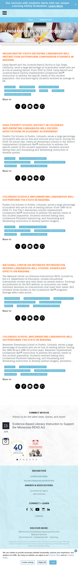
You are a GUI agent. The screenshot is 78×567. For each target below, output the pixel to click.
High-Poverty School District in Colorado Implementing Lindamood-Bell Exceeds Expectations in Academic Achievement (33, 128)
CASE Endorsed (39, 494)
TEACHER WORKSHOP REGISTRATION (39, 480)
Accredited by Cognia (39, 491)
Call (31, 20)
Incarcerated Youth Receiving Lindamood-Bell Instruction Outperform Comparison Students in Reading (38, 57)
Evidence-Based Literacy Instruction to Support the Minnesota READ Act (43, 425)
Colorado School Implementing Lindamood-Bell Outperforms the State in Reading (37, 338)
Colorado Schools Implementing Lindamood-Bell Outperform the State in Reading (38, 198)
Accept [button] (53, 562)
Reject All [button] (42, 562)
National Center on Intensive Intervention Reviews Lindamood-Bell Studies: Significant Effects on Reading (34, 268)
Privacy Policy (54, 555)
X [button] (75, 551)
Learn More (56, 6)
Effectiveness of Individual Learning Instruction (39, 532)
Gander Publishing (39, 476)
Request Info (46, 20)
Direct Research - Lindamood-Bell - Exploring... (39, 537)
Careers (39, 516)
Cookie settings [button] (28, 562)
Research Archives (39, 534)
